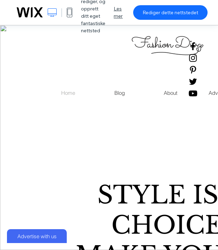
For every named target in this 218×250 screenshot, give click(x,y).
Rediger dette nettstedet (170, 12)
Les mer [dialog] (118, 12)
